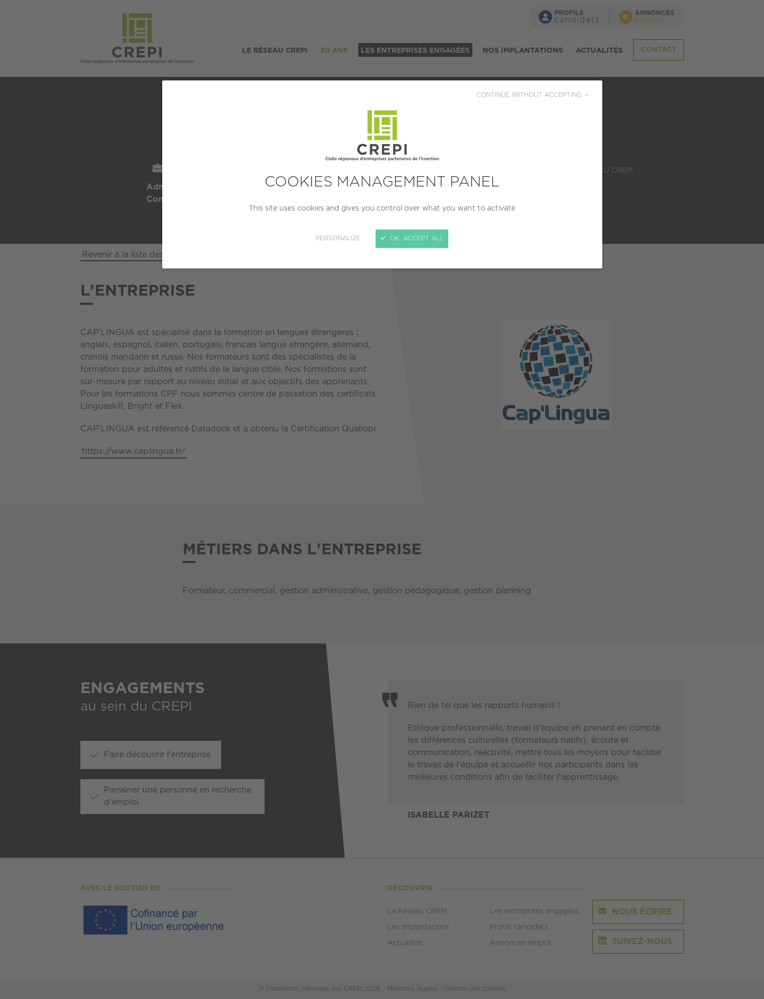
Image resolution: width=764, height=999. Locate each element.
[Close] (382, 499)
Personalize (338, 238)
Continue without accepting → (533, 95)
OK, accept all (412, 238)
